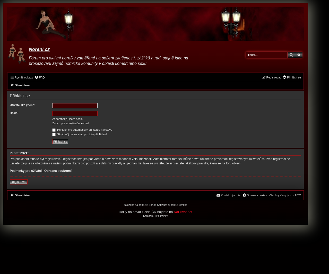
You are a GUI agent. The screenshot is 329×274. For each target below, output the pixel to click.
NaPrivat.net (183, 212)
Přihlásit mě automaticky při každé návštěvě (82, 129)
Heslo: (14, 112)
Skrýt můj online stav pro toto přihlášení (79, 134)
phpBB (142, 205)
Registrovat (19, 182)
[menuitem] (39, 77)
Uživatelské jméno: (22, 105)
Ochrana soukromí (58, 171)
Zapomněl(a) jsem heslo (67, 118)
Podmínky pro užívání (26, 171)
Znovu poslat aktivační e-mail (70, 123)
